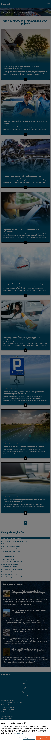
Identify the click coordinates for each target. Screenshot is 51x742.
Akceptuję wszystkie (43, 738)
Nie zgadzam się (29, 738)
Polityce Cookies (18, 733)
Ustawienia (17, 738)
